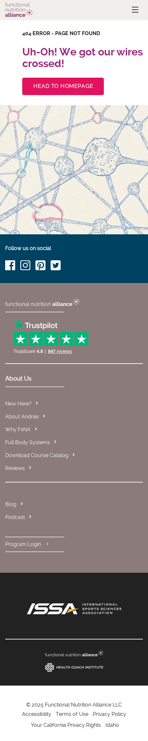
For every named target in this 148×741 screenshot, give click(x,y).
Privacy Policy (109, 714)
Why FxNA (18, 429)
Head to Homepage (63, 86)
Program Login (27, 544)
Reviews (15, 468)
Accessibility (36, 714)
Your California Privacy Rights (66, 725)
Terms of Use (72, 714)
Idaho (112, 725)
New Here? (18, 404)
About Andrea (22, 417)
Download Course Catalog (36, 455)
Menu (128, 10)
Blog (10, 504)
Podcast (15, 517)
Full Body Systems (27, 442)
